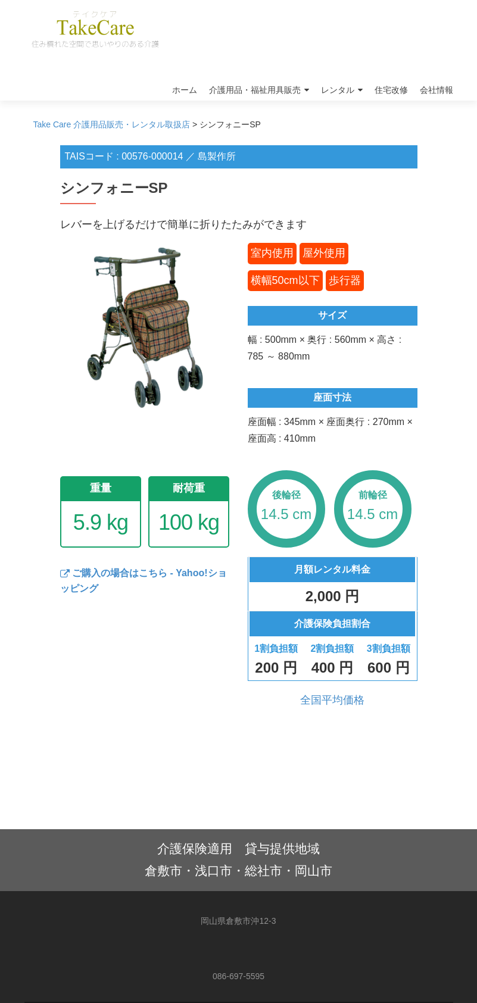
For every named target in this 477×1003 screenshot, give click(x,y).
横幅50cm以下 (285, 280)
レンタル (337, 90)
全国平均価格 (332, 700)
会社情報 (436, 90)
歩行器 (345, 280)
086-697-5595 (238, 976)
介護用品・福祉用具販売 (255, 90)
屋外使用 (324, 253)
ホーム (184, 90)
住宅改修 (391, 90)
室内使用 (272, 253)
